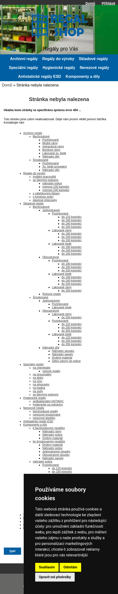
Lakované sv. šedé (54, 153)
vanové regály (51, 371)
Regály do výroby (58, 59)
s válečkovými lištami (46, 193)
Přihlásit (108, 3)
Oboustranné (50, 257)
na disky (38, 377)
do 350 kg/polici (71, 331)
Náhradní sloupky (63, 351)
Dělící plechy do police (66, 361)
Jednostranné (51, 210)
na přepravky (41, 384)
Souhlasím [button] (47, 567)
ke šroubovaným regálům (49, 441)
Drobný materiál (62, 357)
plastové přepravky (45, 200)
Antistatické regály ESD (39, 76)
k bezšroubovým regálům (49, 428)
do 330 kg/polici (71, 227)
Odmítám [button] (70, 567)
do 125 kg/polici (71, 217)
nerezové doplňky (44, 418)
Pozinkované (50, 139)
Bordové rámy (51, 150)
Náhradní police (52, 434)
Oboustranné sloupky (55, 455)
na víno (37, 381)
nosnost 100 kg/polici (55, 186)
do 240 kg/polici (71, 223)
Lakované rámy (62, 230)
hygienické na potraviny (48, 404)
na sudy (38, 391)
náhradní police (52, 183)
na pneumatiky (42, 374)
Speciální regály (23, 68)
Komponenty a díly (83, 76)
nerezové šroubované (46, 414)
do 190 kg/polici (71, 220)
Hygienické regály (59, 68)
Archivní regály (24, 59)
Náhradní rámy (51, 431)
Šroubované (40, 160)
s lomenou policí (43, 196)
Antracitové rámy (53, 146)
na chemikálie (41, 367)
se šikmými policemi (45, 180)
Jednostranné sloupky (56, 451)
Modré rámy (50, 143)
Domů (90, 3)
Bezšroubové (41, 136)
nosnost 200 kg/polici (55, 190)
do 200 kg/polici (71, 290)
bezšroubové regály (45, 411)
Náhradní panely (62, 354)
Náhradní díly (50, 156)
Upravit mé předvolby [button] (55, 577)
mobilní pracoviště (44, 176)
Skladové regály (93, 59)
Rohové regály (51, 294)
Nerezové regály (94, 68)
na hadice (39, 388)
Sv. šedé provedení (54, 166)
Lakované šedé (61, 243)
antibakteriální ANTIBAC (48, 401)
